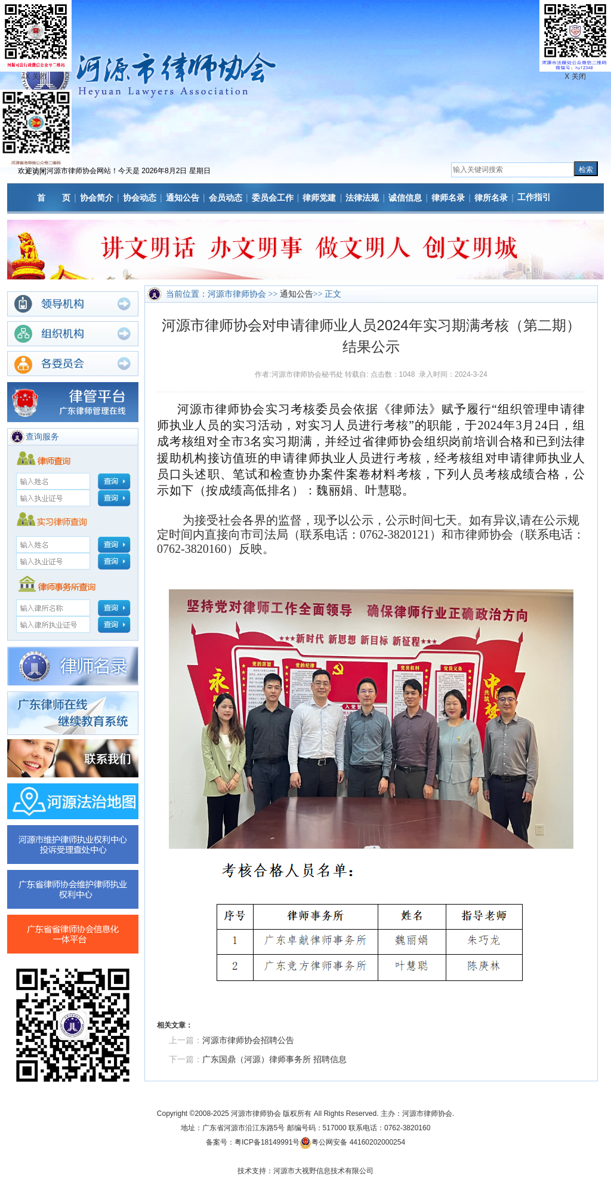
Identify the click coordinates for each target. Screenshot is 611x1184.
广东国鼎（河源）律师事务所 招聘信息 (274, 1059)
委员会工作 (273, 197)
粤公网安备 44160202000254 (358, 1142)
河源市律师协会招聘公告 (248, 1040)
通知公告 (182, 197)
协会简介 (96, 197)
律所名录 (491, 197)
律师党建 (319, 197)
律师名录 (448, 197)
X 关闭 (35, 172)
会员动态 (225, 197)
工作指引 (534, 197)
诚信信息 (405, 197)
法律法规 (362, 197)
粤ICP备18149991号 (267, 1142)
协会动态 (139, 197)
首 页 (53, 197)
